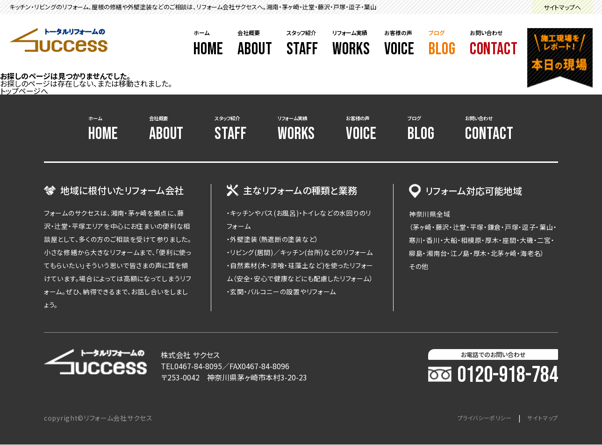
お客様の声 (399, 44)
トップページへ (24, 90)
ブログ (442, 44)
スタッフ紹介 (303, 44)
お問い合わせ (494, 44)
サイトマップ (540, 418)
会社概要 (254, 44)
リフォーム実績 (351, 44)
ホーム (208, 44)
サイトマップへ (562, 7)
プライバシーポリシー (474, 418)
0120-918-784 (493, 376)
